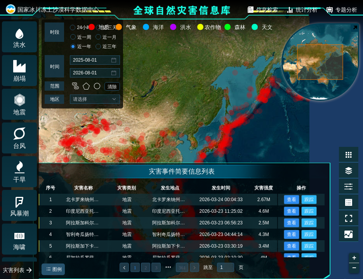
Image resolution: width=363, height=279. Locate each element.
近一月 (106, 37)
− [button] (354, 268)
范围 (54, 86)
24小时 (80, 28)
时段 (54, 32)
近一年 (80, 47)
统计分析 (302, 10)
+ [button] (354, 258)
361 (182, 267)
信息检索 (262, 10)
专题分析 (341, 10)
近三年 (106, 47)
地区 (54, 99)
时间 (54, 66)
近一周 (80, 37)
